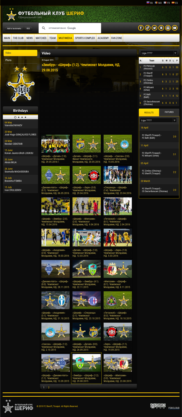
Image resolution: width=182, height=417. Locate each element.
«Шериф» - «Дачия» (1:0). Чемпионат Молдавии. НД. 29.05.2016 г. (54, 159)
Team (52, 38)
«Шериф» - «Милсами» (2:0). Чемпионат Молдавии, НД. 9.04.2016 (86, 221)
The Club (18, 38)
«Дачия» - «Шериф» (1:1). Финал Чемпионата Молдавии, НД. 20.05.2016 (86, 159)
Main (7, 38)
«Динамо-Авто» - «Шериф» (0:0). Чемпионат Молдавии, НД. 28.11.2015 (55, 284)
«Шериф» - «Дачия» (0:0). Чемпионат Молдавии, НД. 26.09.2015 (85, 347)
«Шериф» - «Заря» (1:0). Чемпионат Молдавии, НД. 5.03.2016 (115, 253)
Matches (41, 38)
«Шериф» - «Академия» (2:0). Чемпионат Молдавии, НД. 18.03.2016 (55, 253)
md (158, 2)
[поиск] (69, 28)
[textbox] (157, 53)
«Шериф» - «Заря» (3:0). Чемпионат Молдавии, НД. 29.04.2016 (84, 190)
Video (8, 52)
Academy (103, 38)
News (29, 38)
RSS (28, 28)
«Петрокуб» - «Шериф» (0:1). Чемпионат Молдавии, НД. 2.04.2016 (117, 221)
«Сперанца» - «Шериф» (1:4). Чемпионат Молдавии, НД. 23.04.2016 (117, 190)
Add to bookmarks (14, 28)
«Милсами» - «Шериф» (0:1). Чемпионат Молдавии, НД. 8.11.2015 (117, 284)
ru (149, 2)
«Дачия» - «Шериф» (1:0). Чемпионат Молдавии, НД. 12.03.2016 (85, 253)
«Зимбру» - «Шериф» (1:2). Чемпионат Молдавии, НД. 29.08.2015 (86, 378)
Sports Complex (85, 38)
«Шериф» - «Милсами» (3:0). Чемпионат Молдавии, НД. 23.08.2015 (117, 378)
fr (167, 2)
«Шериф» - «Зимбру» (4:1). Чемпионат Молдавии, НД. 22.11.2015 (86, 284)
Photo (8, 60)
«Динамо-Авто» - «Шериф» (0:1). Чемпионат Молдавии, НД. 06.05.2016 (55, 190)
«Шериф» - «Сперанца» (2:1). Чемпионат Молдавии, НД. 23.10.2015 (86, 315)
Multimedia (65, 38)
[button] (175, 53)
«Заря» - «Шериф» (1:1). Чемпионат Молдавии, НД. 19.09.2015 (115, 347)
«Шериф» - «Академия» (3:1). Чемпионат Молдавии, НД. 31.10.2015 (55, 315)
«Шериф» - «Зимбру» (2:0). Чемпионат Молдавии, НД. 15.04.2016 (54, 221)
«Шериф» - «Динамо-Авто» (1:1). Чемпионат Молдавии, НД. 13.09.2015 (55, 378)
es (175, 2)
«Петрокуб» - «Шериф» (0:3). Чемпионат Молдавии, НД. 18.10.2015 (117, 315)
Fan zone (116, 38)
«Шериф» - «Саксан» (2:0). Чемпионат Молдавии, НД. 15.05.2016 (117, 159)
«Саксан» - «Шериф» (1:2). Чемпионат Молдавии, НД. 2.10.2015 (54, 347)
